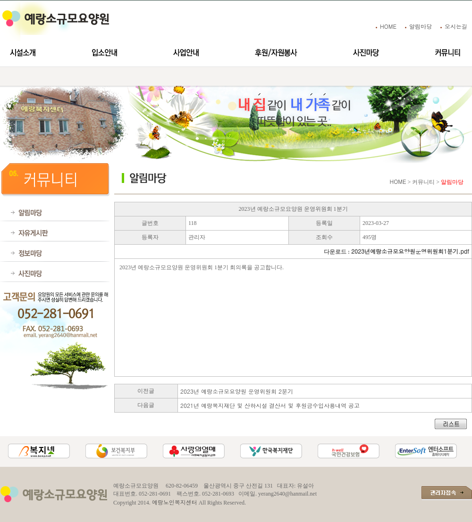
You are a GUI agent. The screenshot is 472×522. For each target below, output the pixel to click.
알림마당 (420, 26)
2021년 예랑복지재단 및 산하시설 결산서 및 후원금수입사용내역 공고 (270, 405)
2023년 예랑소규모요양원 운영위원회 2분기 (236, 391)
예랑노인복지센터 (174, 502)
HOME (388, 26)
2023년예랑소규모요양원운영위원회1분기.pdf (410, 251)
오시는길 (456, 26)
